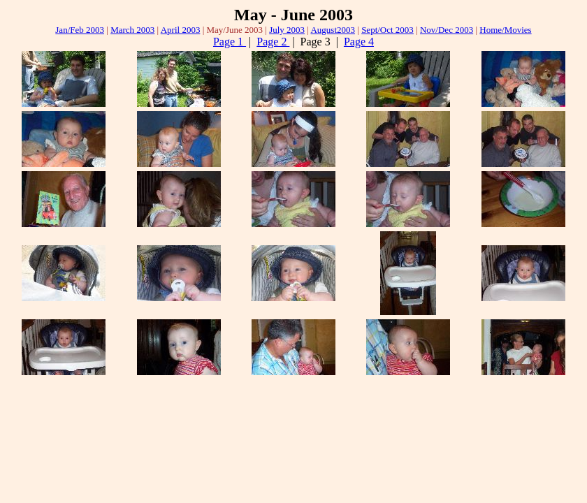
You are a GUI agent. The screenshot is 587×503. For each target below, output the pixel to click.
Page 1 (229, 42)
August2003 (332, 29)
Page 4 (359, 42)
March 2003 (132, 29)
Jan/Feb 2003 (79, 29)
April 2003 (181, 29)
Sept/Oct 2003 (387, 29)
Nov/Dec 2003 (446, 29)
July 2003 (287, 29)
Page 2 (272, 42)
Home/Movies (505, 29)
